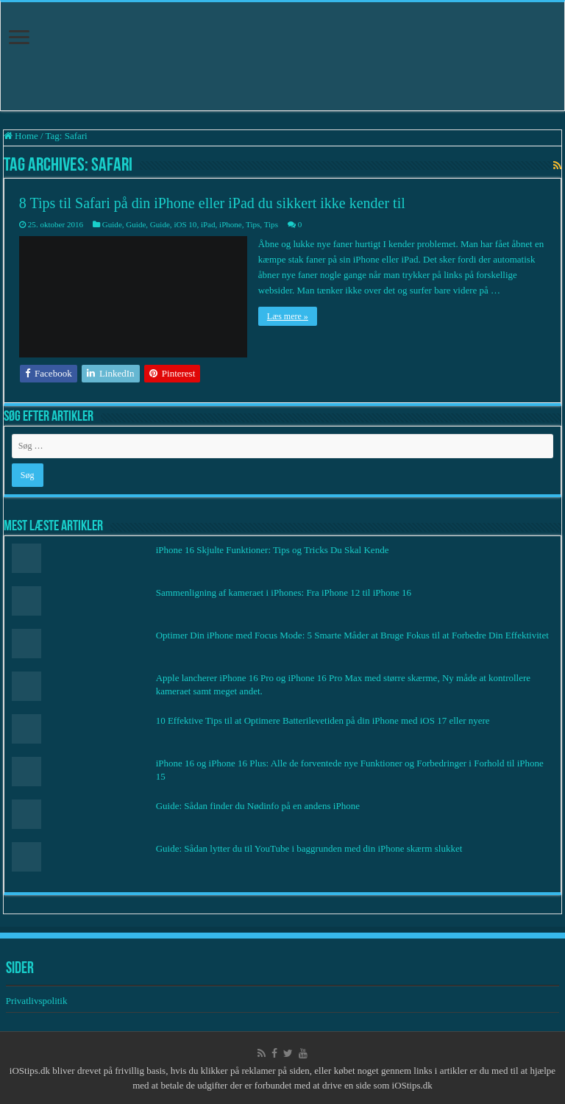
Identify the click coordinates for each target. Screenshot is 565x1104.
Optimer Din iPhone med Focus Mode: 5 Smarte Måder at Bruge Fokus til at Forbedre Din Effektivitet (352, 635)
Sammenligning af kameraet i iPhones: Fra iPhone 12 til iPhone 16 (283, 592)
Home (21, 135)
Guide (112, 224)
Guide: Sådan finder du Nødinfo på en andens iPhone (258, 805)
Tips (253, 224)
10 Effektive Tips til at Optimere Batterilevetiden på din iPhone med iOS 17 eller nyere (323, 720)
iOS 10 (185, 224)
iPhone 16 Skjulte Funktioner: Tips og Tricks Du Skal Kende (272, 549)
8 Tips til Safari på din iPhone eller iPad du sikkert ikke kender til (212, 203)
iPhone (230, 224)
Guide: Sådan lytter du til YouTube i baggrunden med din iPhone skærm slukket (309, 848)
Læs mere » (287, 316)
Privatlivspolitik (38, 1000)
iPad (208, 224)
